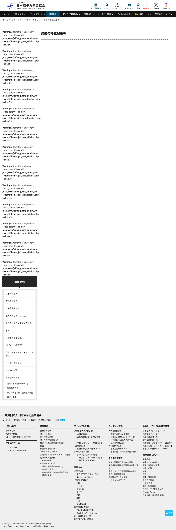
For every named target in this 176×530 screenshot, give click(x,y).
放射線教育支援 (117, 442)
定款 (144, 474)
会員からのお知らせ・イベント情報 (20, 354)
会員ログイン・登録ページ (154, 430)
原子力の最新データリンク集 (155, 448)
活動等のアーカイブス (118, 477)
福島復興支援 (79, 445)
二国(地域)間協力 (81, 480)
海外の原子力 (12, 301)
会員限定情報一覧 (150, 439)
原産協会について (162, 14)
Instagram (166, 5)
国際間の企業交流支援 (83, 518)
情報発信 (52, 14)
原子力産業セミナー (119, 448)
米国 (78, 483)
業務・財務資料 (149, 486)
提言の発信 (18, 14)
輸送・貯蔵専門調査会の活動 (121, 462)
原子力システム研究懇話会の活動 (122, 471)
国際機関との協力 (81, 506)
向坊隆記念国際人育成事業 (122, 439)
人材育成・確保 (104, 14)
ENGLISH (146, 5)
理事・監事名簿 (149, 477)
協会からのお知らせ (151, 462)
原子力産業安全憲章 (151, 465)
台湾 (78, 500)
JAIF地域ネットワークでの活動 (89, 457)
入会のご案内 (148, 480)
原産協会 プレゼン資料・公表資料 (157, 442)
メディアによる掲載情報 (16, 450)
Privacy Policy (149, 491)
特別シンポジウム (118, 480)
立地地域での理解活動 (85, 460)
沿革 (144, 471)
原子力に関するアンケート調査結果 (157, 445)
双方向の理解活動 (70, 14)
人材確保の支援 (115, 445)
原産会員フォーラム (151, 433)
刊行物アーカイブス (15, 377)
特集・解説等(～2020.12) (17, 383)
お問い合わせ (129, 5)
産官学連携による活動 (120, 433)
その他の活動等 (123, 14)
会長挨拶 (146, 459)
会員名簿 (148, 483)
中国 (78, 494)
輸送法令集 (11, 397)
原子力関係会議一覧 (82, 515)
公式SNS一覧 (11, 370)
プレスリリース (36, 14)
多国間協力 (79, 471)
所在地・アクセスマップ (153, 488)
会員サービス (143, 14)
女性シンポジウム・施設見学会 (89, 442)
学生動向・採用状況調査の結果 (124, 451)
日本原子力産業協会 (27, 2)
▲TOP (169, 512)
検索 (138, 5)
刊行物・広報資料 (14, 363)
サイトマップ (117, 5)
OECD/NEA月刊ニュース (86, 512)
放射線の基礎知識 (14, 337)
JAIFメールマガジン (15, 345)
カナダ (79, 486)
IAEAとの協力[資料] (84, 509)
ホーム (7, 14)
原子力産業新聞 (95, 5)
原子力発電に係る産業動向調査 (20, 392)
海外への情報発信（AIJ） (17, 315)
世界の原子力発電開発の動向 (19, 323)
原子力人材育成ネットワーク (123, 436)
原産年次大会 (12, 388)
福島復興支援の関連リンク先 (88, 448)
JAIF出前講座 (82, 433)
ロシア (79, 491)
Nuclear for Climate (84, 477)
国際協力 (88, 14)
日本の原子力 (12, 293)
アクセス (106, 5)
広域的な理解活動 (81, 451)
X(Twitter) (156, 5)
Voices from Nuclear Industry (18, 436)
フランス (80, 488)
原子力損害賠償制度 (117, 474)
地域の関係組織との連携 (86, 454)
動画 (8, 330)
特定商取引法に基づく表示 (154, 494)
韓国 (78, 497)
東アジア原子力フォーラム (87, 474)
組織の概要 (147, 468)
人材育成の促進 (115, 430)
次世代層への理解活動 (83, 430)
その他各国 (81, 503)
